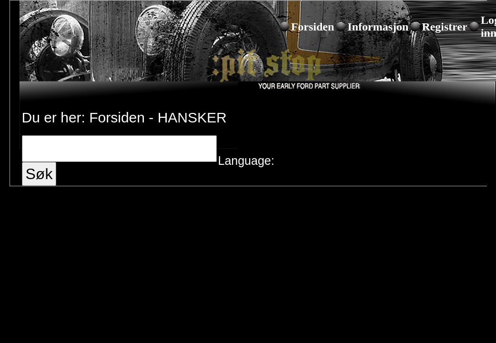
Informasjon (377, 26)
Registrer (444, 26)
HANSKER (192, 117)
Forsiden (312, 26)
